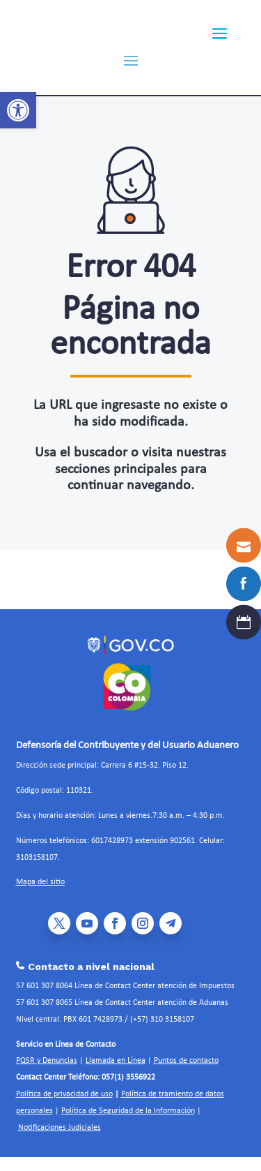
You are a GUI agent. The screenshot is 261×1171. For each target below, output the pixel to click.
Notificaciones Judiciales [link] (59, 1128)
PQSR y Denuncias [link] (46, 1061)
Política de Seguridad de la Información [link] (128, 1111)
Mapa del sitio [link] (40, 882)
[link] (18, 110)
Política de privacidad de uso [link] (64, 1094)
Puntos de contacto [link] (186, 1061)
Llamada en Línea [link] (115, 1061)
